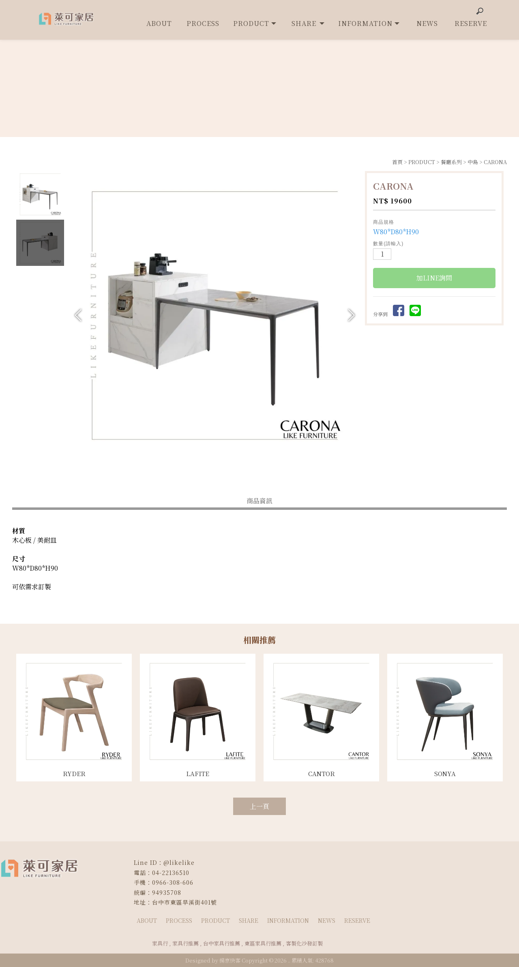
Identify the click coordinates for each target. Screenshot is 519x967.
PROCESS (179, 920)
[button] (351, 315)
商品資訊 (259, 500)
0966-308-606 (172, 882)
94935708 (166, 892)
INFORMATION (288, 920)
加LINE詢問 (434, 279)
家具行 (160, 943)
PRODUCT (421, 162)
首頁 (397, 162)
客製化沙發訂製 (304, 943)
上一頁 (259, 806)
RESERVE (357, 920)
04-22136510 (170, 873)
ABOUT (147, 920)
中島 (473, 162)
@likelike (179, 862)
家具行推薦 (185, 943)
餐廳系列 (451, 162)
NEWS (326, 920)
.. (289, 960)
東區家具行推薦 (262, 943)
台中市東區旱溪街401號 (184, 902)
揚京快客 (229, 960)
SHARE (248, 920)
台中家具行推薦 (221, 943)
